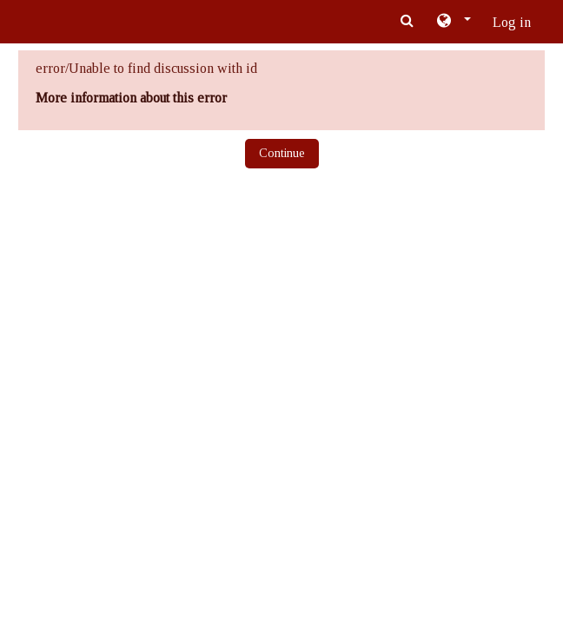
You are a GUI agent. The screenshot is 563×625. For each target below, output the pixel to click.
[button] (452, 21)
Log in (512, 22)
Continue (282, 153)
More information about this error (131, 97)
